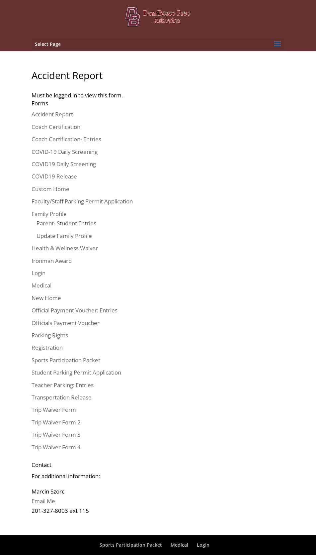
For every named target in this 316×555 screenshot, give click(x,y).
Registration (47, 347)
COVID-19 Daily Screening (65, 152)
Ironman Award (52, 261)
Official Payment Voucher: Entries (75, 310)
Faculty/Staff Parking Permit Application (82, 201)
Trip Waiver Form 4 (56, 447)
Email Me (43, 501)
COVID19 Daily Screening (64, 164)
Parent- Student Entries (66, 223)
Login (38, 273)
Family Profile (49, 214)
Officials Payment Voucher (66, 323)
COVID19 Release (54, 176)
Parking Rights (50, 335)
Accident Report (52, 114)
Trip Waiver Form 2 (56, 422)
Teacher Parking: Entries (63, 385)
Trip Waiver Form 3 (56, 434)
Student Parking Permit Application (76, 372)
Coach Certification (56, 127)
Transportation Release (62, 397)
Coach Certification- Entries (66, 139)
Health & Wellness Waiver (65, 248)
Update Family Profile (64, 236)
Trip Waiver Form (54, 409)
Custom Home (50, 189)
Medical (41, 285)
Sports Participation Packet (66, 360)
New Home (46, 298)
